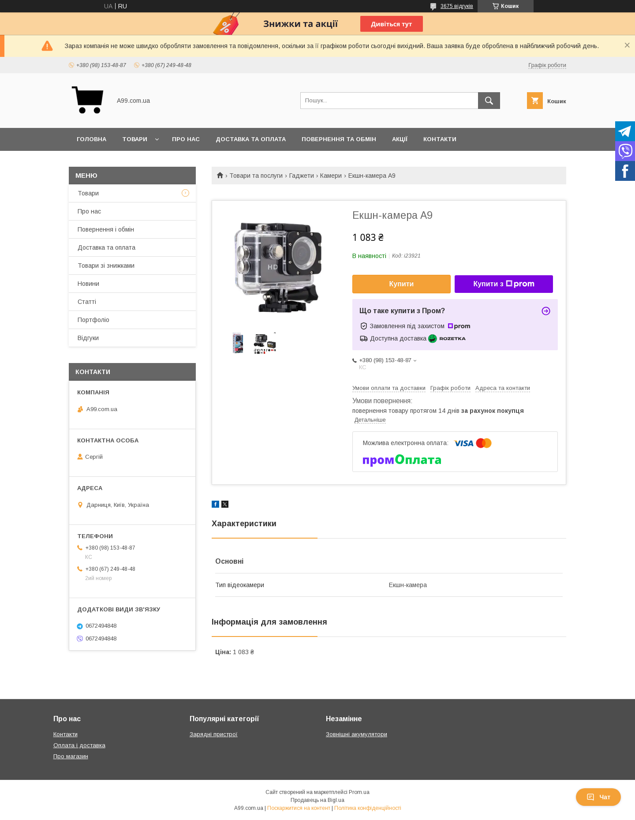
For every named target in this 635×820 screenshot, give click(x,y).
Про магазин (70, 756)
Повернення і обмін (106, 229)
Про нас (186, 139)
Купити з (503, 284)
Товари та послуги (256, 175)
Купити (401, 284)
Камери (331, 175)
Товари (134, 139)
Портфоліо (93, 319)
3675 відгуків (457, 6)
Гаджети (301, 175)
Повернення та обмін (339, 139)
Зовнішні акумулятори (356, 734)
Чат (598, 797)
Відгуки (88, 337)
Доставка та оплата (251, 139)
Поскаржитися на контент (298, 808)
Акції (399, 139)
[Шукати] (489, 100)
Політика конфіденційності (367, 808)
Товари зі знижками (106, 265)
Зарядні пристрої (214, 734)
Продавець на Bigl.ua (317, 800)
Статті (87, 301)
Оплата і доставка (79, 745)
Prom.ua (359, 792)
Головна (91, 139)
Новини (88, 283)
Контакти (439, 139)
